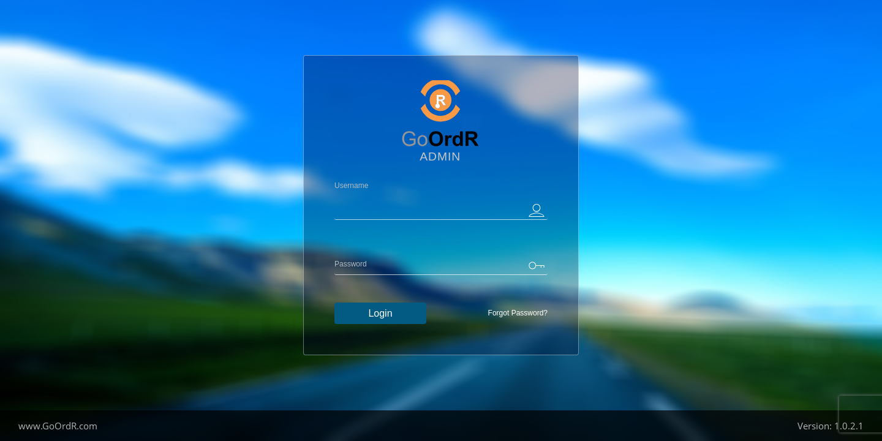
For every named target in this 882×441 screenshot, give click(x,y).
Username (351, 185)
